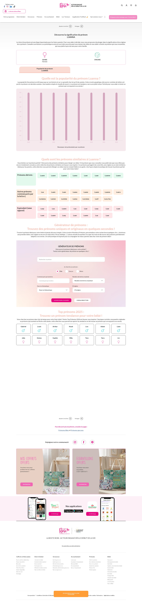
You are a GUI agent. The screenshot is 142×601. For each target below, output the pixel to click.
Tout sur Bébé (110, 583)
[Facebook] (4, 6)
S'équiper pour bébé (111, 577)
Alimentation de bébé (112, 571)
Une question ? (31, 595)
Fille (60, 271)
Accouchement (75, 557)
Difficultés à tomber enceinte (41, 567)
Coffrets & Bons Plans (14, 11)
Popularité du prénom (45, 69)
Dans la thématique (43, 286)
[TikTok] (14, 6)
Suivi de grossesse (57, 559)
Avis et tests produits (21, 565)
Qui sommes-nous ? (96, 17)
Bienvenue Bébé (74, 563)
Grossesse (56, 557)
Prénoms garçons (77, 430)
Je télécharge (54, 514)
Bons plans (18, 563)
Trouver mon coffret (20, 561)
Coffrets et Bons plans (23, 557)
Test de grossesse (38, 565)
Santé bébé (109, 563)
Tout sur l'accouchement (76, 567)
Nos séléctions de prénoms (95, 561)
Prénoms (92, 557)
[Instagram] (7, 6)
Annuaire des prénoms (94, 565)
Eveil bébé (109, 573)
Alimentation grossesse (58, 565)
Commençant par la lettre (45, 277)
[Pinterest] (92, 442)
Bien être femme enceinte (58, 563)
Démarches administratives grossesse (61, 567)
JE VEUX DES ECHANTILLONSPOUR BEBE (71, 594)
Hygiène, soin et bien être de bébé (114, 565)
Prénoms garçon (92, 569)
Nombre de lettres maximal (80, 277)
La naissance (73, 559)
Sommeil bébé (110, 567)
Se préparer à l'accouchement (77, 561)
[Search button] (122, 5)
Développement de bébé (112, 561)
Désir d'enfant (39, 557)
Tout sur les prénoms (93, 563)
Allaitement (109, 569)
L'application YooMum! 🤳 (80, 17)
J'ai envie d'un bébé (39, 559)
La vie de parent (110, 581)
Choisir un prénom (93, 559)
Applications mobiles (109, 595)
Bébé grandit (110, 579)
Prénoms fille (92, 567)
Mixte (81, 271)
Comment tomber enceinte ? (40, 561)
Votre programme (8, 17)
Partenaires (100, 595)
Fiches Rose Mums (20, 567)
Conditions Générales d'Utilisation (45, 595)
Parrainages (18, 573)
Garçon (71, 271)
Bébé (109, 557)
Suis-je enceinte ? (38, 563)
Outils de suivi (19, 571)
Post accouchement (75, 565)
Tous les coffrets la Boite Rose (22, 559)
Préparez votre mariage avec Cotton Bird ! (123, 17)
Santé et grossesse (57, 561)
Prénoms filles (63, 430)
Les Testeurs (66, 17)
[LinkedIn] (11, 6)
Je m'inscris (26, 484)
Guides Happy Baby (20, 569)
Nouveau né (109, 559)
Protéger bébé (110, 575)
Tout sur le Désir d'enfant (40, 569)
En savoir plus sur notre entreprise (71, 546)
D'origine (75, 286)
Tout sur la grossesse (57, 569)
